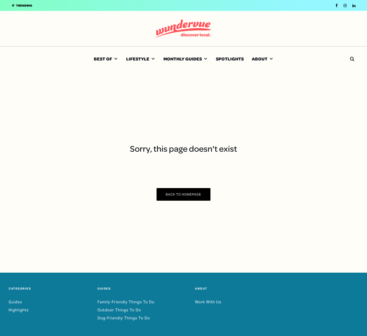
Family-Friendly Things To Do (126, 302)
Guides (15, 302)
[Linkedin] (354, 5)
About (260, 59)
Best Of (103, 59)
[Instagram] (345, 5)
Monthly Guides (182, 59)
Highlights (19, 310)
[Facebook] (337, 5)
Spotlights (230, 59)
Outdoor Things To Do (119, 310)
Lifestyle (137, 59)
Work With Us (208, 302)
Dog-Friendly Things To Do (123, 318)
